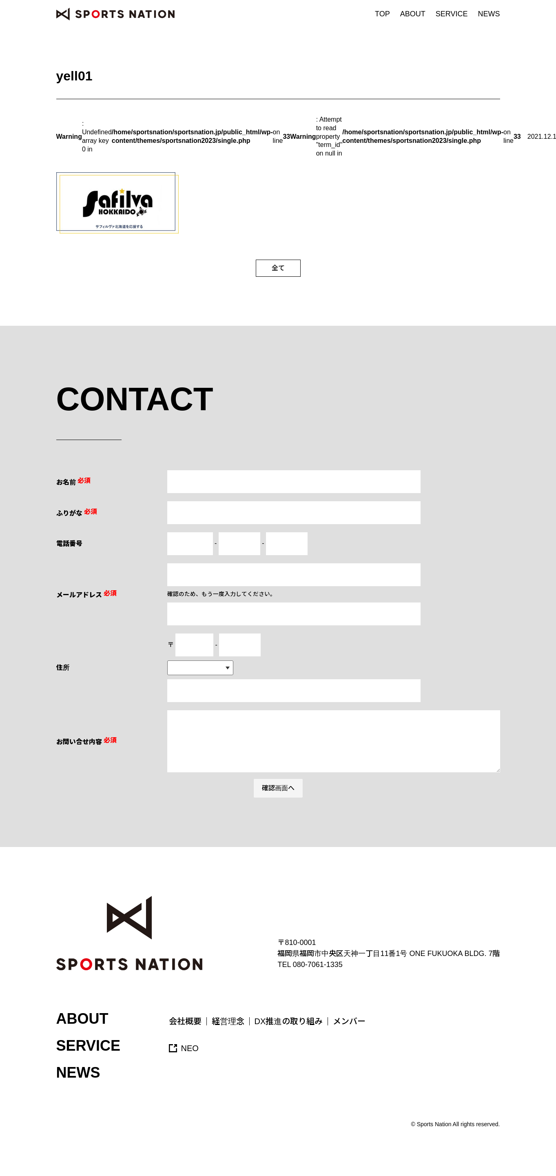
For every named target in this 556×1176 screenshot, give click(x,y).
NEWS (489, 14)
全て (278, 268)
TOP (382, 14)
